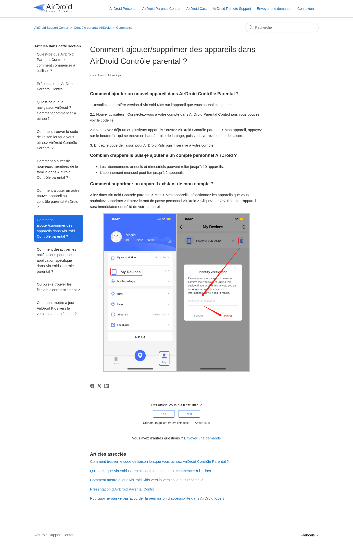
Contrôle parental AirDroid (92, 27)
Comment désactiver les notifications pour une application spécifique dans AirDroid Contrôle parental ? (56, 260)
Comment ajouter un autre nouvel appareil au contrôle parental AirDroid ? (58, 198)
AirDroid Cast (196, 9)
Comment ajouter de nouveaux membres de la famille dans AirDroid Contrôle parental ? (57, 169)
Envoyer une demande (274, 9)
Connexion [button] (305, 9)
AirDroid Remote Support (232, 9)
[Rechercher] (282, 27)
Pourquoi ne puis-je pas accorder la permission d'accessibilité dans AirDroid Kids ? (157, 498)
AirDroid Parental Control (161, 9)
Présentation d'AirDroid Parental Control (56, 86)
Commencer (125, 27)
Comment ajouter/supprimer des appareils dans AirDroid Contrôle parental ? (56, 228)
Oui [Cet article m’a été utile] (164, 414)
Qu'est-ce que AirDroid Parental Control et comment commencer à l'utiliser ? (56, 62)
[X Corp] (99, 386)
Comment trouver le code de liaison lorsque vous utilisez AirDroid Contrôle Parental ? (57, 139)
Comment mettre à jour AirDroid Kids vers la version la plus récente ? (57, 308)
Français (310, 535)
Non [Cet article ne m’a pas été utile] (189, 414)
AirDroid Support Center (51, 27)
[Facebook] (92, 386)
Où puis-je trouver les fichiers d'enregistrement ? (58, 287)
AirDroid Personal (122, 9)
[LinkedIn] (106, 386)
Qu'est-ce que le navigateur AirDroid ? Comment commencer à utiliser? (56, 110)
